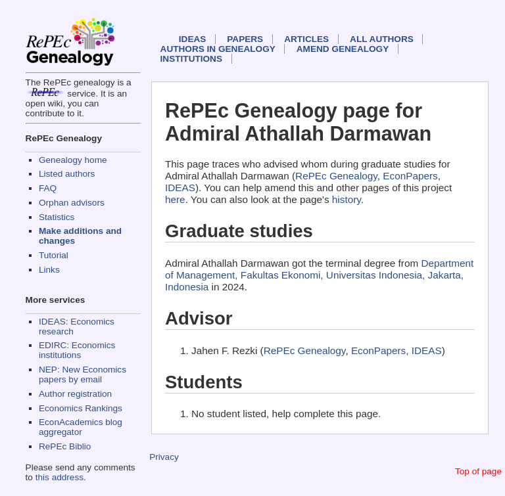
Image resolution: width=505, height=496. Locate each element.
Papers (245, 39)
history (346, 199)
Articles (306, 39)
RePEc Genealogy (336, 175)
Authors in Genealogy (218, 49)
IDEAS (192, 39)
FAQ (48, 188)
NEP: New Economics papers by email (82, 374)
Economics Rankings (80, 408)
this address (60, 477)
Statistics (56, 217)
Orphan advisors (72, 203)
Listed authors (67, 174)
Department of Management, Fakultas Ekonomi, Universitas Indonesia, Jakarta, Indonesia (319, 275)
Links (49, 270)
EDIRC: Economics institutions (77, 350)
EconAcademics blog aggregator (80, 427)
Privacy (164, 457)
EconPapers (410, 175)
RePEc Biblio (65, 446)
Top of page (478, 471)
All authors (382, 39)
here (175, 199)
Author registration (75, 394)
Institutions (191, 59)
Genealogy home (73, 160)
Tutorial (53, 255)
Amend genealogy (343, 49)
